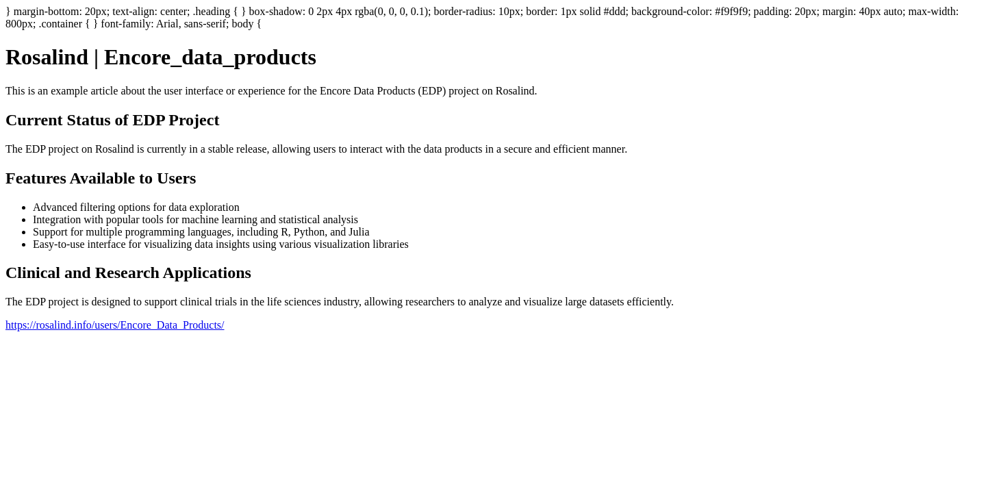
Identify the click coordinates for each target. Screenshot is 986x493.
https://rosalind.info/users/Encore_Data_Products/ (115, 325)
